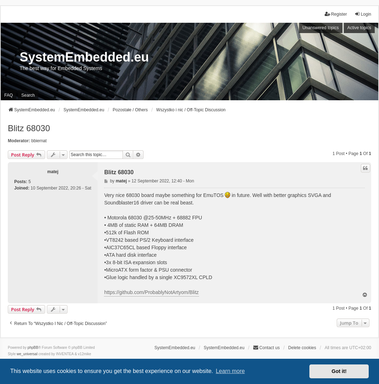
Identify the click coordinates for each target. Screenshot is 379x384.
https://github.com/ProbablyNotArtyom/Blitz (151, 292)
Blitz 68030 (29, 128)
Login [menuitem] (362, 14)
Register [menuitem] (336, 14)
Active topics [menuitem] (359, 27)
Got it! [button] (339, 371)
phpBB (33, 348)
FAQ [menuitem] (8, 95)
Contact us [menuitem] (266, 347)
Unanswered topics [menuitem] (321, 27)
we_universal (27, 354)
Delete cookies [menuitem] (302, 347)
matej (52, 171)
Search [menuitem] (28, 95)
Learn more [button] (230, 371)
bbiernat (39, 140)
